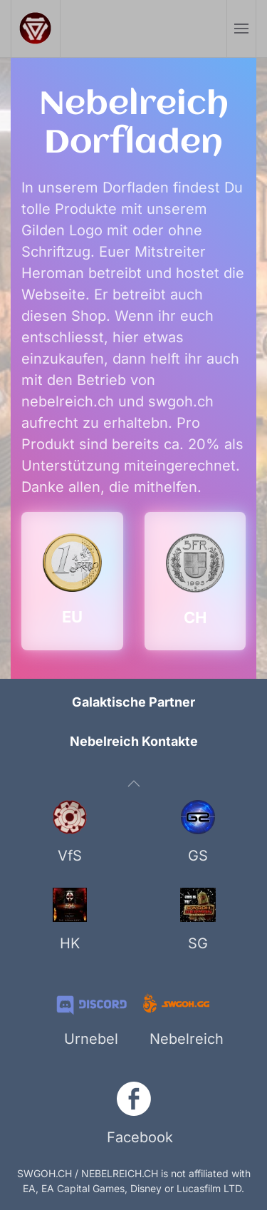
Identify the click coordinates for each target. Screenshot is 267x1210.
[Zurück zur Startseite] (36, 28)
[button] (241, 28)
